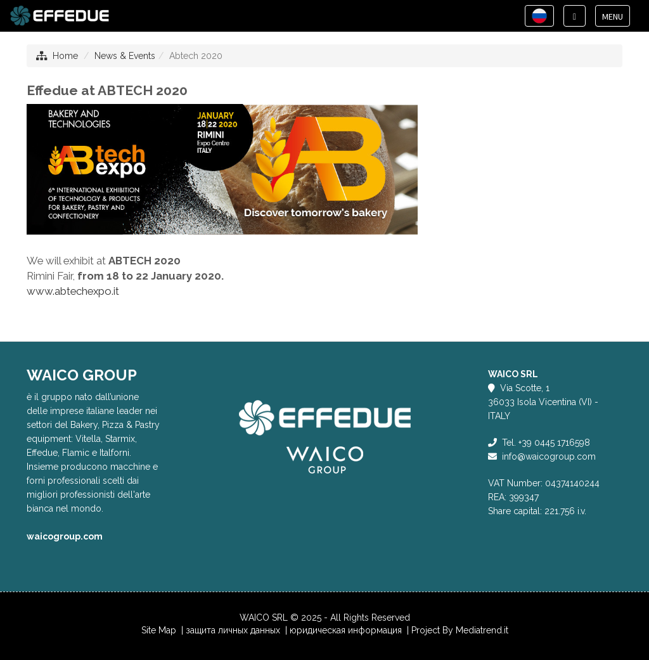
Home (65, 56)
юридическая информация (347, 630)
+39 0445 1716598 (554, 442)
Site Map (158, 630)
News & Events (124, 56)
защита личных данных (234, 630)
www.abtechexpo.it (73, 291)
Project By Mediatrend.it (459, 630)
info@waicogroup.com (549, 456)
